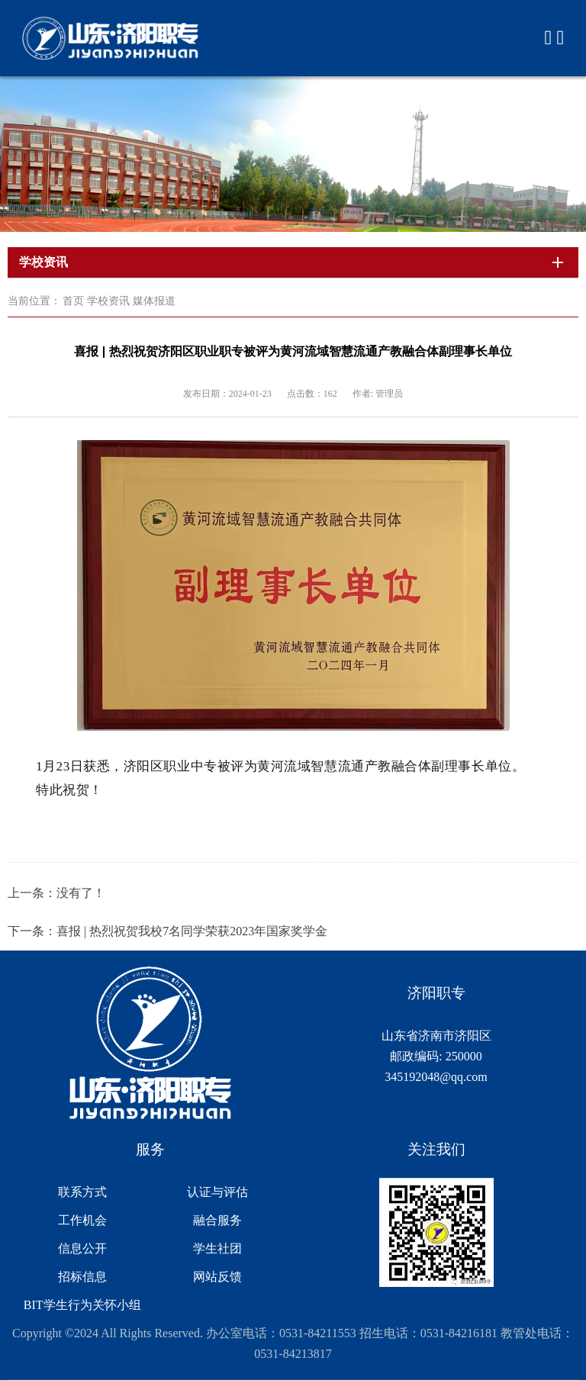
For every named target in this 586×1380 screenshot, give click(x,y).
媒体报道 (154, 301)
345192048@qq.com (436, 1076)
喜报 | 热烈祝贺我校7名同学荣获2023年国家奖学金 (191, 931)
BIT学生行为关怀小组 (82, 1304)
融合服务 (217, 1220)
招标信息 (82, 1276)
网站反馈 (217, 1276)
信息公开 (82, 1248)
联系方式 (82, 1191)
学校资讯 (108, 301)
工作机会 (82, 1220)
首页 (73, 301)
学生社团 (217, 1248)
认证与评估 (217, 1191)
